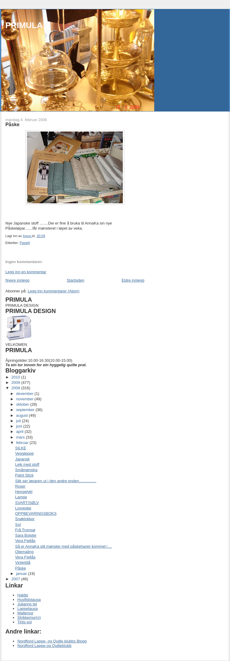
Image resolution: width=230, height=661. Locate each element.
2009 (16, 382)
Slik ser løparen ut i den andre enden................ (55, 481)
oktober (23, 404)
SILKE (20, 448)
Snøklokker (24, 519)
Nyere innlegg (17, 280)
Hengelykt (23, 491)
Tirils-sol (24, 622)
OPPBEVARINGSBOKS (35, 513)
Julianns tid (27, 604)
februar (23, 442)
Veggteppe (24, 453)
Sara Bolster (26, 535)
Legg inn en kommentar (25, 272)
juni (19, 426)
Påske (20, 568)
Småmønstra (26, 470)
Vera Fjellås (25, 540)
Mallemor (25, 613)
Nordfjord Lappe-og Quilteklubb (44, 645)
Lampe (21, 497)
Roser (20, 486)
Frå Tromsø (25, 530)
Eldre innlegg (133, 280)
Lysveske (23, 508)
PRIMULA (24, 25)
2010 (16, 377)
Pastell (25, 243)
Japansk (22, 459)
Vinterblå (22, 562)
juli (19, 421)
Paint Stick (24, 475)
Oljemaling (24, 551)
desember (25, 393)
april (20, 431)
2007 (16, 579)
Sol (18, 524)
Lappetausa (27, 608)
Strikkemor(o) (29, 617)
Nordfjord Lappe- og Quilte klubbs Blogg (52, 641)
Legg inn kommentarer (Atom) (53, 291)
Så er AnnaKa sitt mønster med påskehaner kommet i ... (63, 546)
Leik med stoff (27, 464)
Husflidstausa (29, 599)
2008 (16, 388)
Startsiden (75, 280)
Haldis (22, 595)
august (22, 415)
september (26, 409)
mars (21, 437)
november (25, 399)
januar (22, 573)
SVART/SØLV (27, 502)
